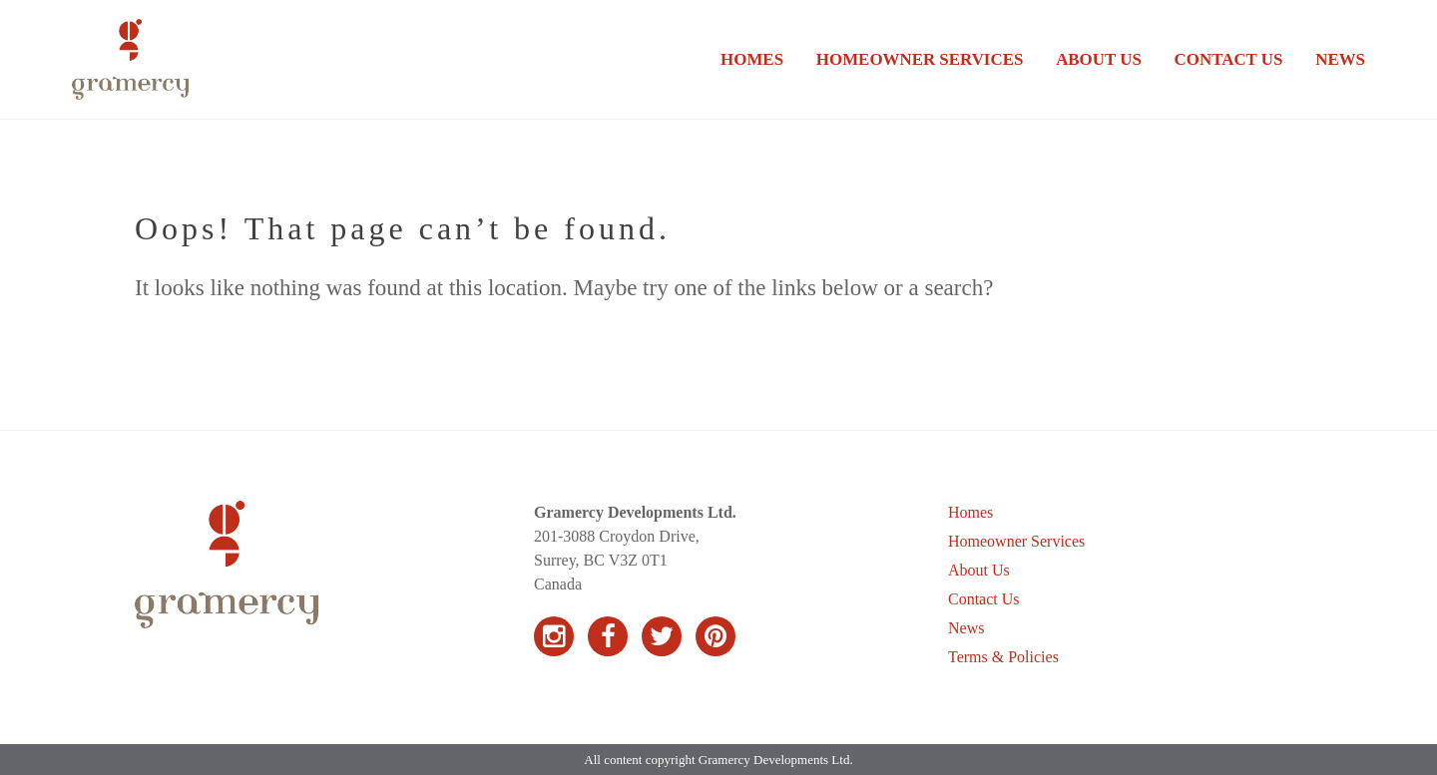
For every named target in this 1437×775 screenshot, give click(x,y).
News (1340, 59)
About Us (1099, 59)
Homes (751, 59)
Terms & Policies (1003, 656)
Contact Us (1229, 59)
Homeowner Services (919, 59)
